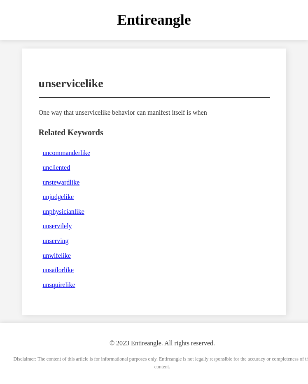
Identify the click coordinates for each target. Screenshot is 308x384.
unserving (56, 240)
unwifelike (57, 255)
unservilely (57, 225)
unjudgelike (58, 196)
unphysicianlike (63, 211)
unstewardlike (61, 182)
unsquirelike (59, 284)
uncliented (56, 167)
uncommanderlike (67, 152)
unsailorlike (58, 269)
